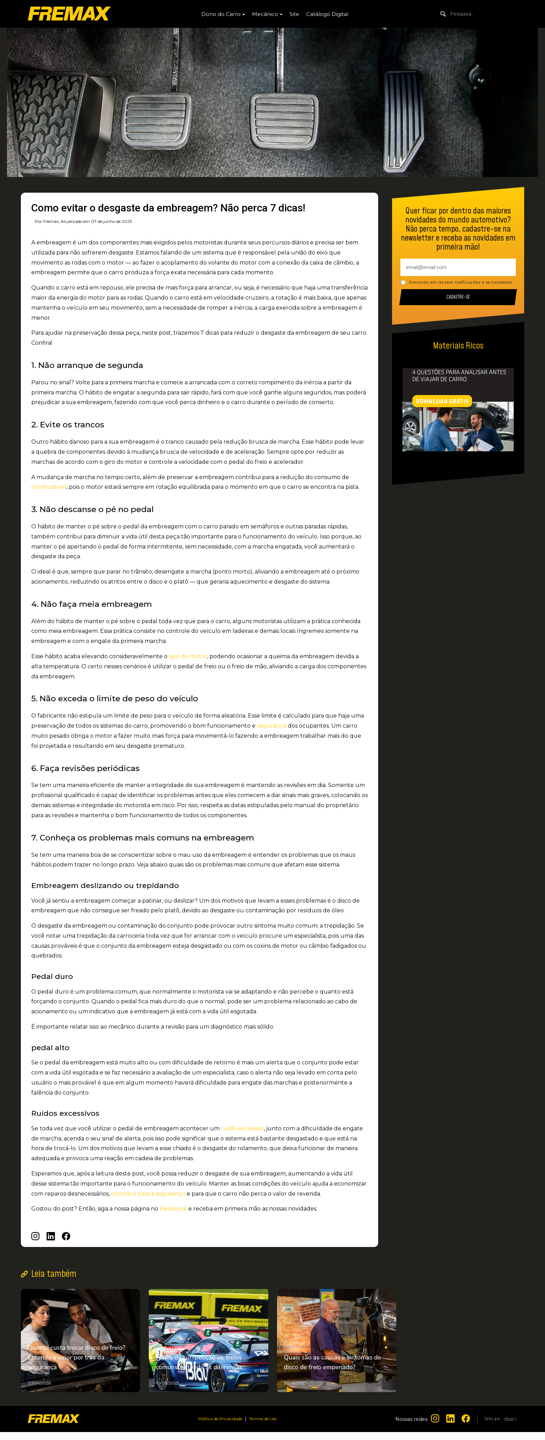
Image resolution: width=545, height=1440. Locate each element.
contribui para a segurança (148, 1193)
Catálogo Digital (327, 14)
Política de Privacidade (217, 1427)
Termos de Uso (267, 1427)
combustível (48, 487)
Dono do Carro (221, 14)
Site (294, 14)
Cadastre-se (458, 297)
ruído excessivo (242, 1128)
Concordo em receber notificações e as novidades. (461, 282)
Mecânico (265, 14)
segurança (271, 725)
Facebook (173, 1208)
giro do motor (187, 656)
